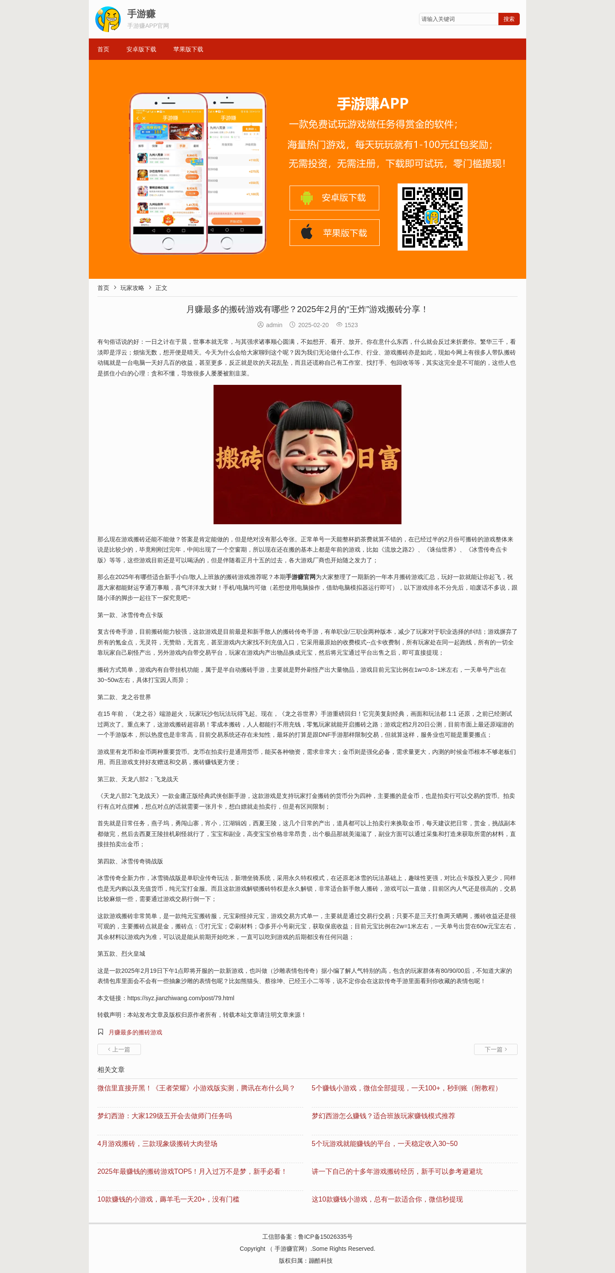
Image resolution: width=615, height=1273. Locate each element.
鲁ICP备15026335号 (325, 1236)
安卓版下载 (141, 49)
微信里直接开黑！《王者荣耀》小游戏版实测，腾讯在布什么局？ (196, 1088)
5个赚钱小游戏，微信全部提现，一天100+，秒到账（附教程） (407, 1088)
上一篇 (119, 1049)
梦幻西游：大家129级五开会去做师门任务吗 (164, 1115)
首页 (103, 49)
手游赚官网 (290, 1248)
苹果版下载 (188, 49)
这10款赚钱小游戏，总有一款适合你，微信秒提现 (387, 1199)
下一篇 (496, 1049)
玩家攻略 (132, 287)
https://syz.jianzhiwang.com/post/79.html (180, 998)
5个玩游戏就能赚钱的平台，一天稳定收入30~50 (385, 1143)
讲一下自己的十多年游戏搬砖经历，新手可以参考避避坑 (397, 1171)
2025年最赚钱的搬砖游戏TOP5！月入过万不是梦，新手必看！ (192, 1171)
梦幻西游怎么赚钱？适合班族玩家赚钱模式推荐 (383, 1115)
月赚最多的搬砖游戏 (135, 1032)
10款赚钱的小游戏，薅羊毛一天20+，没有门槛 (168, 1199)
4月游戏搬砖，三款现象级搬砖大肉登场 (157, 1143)
